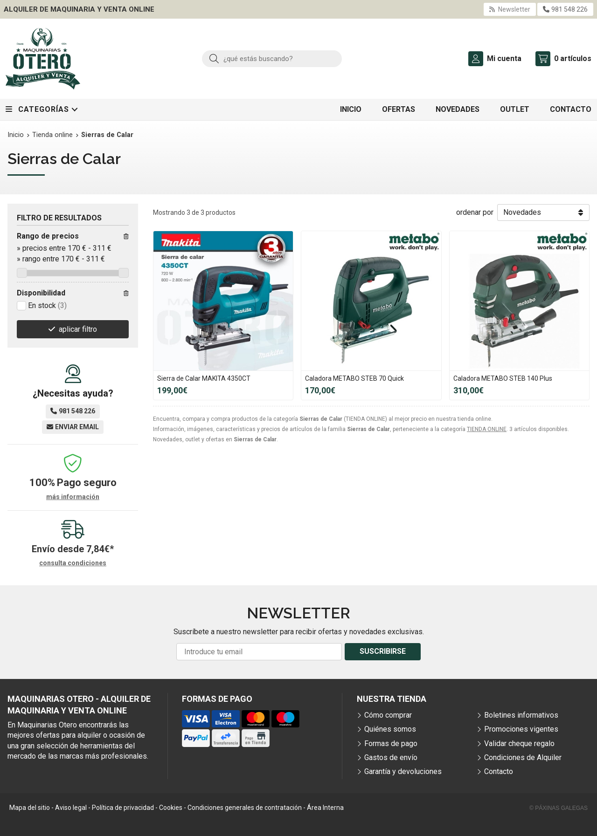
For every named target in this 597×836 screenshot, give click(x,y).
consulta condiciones (72, 563)
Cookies (170, 807)
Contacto (498, 771)
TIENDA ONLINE (487, 429)
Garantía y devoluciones (403, 771)
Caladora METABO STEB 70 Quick (354, 378)
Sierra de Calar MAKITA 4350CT (203, 378)
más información (72, 496)
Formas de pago (390, 743)
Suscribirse (383, 651)
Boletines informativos (521, 715)
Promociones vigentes (521, 729)
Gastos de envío (390, 757)
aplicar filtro (78, 329)
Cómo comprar (388, 715)
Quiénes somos (390, 729)
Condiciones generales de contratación (244, 807)
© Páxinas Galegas (558, 808)
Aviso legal (71, 807)
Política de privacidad (123, 807)
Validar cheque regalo (519, 743)
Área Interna (325, 807)
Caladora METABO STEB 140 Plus (502, 378)
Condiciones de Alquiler (523, 757)
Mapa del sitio (29, 807)
